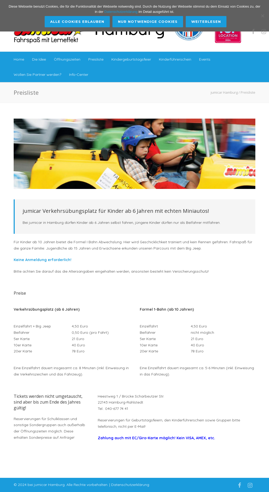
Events (204, 59)
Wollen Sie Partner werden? (37, 74)
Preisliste (96, 59)
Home (19, 59)
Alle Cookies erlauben (77, 21)
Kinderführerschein (175, 59)
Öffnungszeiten (67, 59)
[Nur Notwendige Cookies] (262, 15)
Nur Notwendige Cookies (148, 21)
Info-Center (78, 74)
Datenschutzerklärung (130, 484)
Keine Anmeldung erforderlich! (42, 259)
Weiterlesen (206, 21)
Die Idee (39, 59)
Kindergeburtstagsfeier (131, 59)
